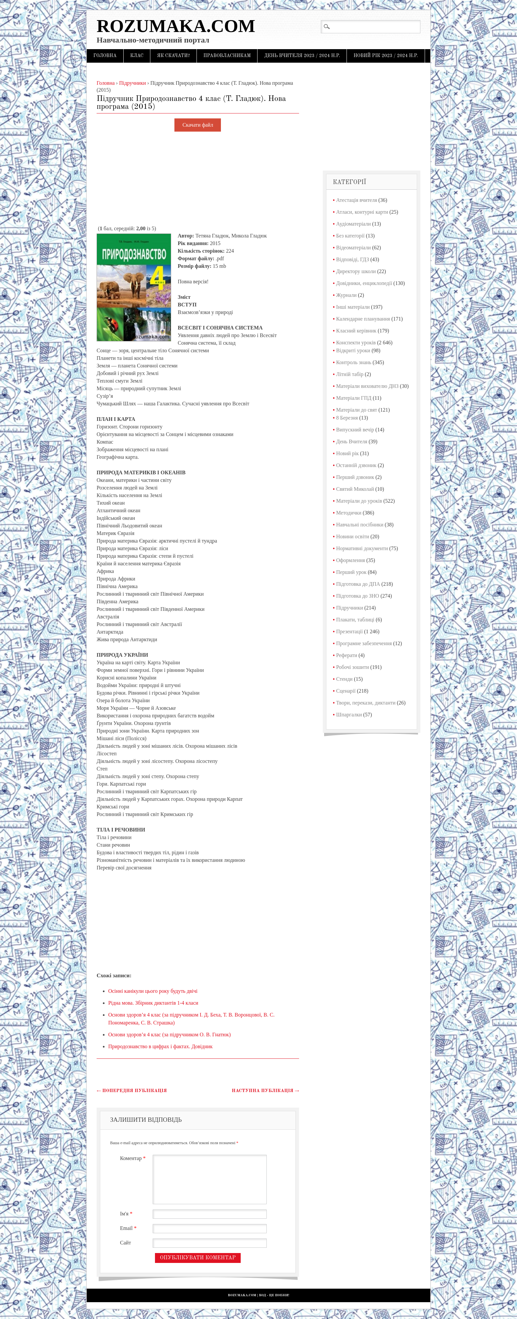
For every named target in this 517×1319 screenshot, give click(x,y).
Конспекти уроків (356, 342)
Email (129, 1228)
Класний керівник (356, 330)
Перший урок (351, 572)
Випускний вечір (355, 429)
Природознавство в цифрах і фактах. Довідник (160, 1046)
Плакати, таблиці (355, 619)
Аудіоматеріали (353, 224)
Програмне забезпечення (364, 643)
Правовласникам (227, 55)
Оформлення (350, 560)
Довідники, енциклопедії (364, 283)
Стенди (344, 679)
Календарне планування (363, 319)
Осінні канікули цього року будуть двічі (153, 991)
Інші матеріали (353, 307)
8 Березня (347, 418)
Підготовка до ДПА (358, 584)
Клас (137, 55)
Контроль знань (354, 362)
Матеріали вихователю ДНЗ (367, 386)
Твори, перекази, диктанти (366, 703)
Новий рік (347, 453)
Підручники (349, 608)
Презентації (349, 631)
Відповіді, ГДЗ (352, 259)
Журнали (346, 295)
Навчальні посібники (359, 524)
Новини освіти (352, 536)
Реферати (346, 655)
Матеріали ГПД (354, 398)
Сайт (125, 1242)
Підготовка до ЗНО (357, 596)
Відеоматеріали (353, 247)
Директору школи (356, 271)
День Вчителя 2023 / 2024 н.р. (302, 55)
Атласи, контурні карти (362, 212)
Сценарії (346, 691)
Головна (105, 55)
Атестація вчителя (356, 200)
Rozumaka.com (176, 26)
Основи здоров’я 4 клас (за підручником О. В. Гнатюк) (169, 1034)
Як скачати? (173, 55)
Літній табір (350, 374)
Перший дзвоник (355, 477)
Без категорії (350, 235)
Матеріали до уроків (359, 501)
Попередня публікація (132, 1090)
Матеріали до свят (356, 410)
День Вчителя (351, 441)
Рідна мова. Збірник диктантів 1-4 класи (153, 1003)
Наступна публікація (265, 1090)
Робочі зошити (352, 667)
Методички (349, 513)
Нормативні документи (362, 548)
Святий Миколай (355, 489)
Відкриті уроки (353, 350)
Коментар (133, 1158)
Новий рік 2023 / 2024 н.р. (385, 55)
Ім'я (127, 1213)
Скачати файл (197, 125)
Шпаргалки (349, 714)
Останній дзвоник (356, 465)
